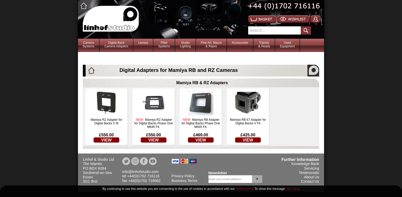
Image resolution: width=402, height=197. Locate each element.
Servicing (311, 168)
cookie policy (244, 189)
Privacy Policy (183, 176)
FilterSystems (164, 44)
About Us (311, 177)
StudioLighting (185, 44)
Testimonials (309, 173)
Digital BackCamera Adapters (116, 44)
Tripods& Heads (264, 44)
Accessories (240, 43)
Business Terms (184, 181)
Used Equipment (287, 44)
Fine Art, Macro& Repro (211, 44)
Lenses (143, 43)
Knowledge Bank (305, 164)
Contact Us (310, 181)
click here (292, 189)
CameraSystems (88, 44)
